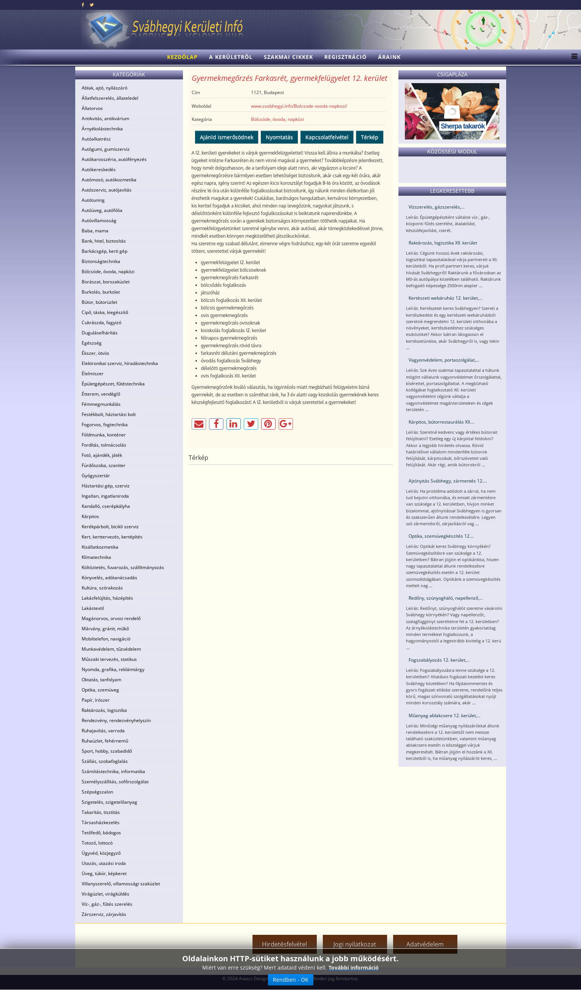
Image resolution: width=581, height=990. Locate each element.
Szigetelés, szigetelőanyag (109, 802)
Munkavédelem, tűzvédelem (111, 649)
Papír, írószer (96, 700)
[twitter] (92, 5)
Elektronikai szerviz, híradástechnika (120, 363)
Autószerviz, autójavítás (107, 190)
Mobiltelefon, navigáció (106, 639)
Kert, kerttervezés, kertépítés (112, 537)
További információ (353, 967)
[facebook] (83, 5)
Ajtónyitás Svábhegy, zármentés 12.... (448, 481)
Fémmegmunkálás (101, 404)
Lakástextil (93, 608)
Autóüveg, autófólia (102, 210)
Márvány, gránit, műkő (105, 628)
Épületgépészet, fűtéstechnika (113, 384)
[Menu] (572, 57)
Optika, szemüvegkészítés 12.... (441, 536)
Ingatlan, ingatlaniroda (105, 496)
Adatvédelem (425, 944)
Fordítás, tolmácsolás (104, 445)
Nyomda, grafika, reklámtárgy (113, 669)
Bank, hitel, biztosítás (104, 241)
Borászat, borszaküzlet (106, 281)
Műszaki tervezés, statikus (109, 659)
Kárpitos (90, 516)
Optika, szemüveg (100, 690)
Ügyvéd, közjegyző (101, 853)
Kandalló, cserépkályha (106, 506)
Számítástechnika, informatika (113, 771)
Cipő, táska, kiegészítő (105, 312)
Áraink (389, 56)
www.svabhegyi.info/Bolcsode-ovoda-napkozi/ (299, 106)
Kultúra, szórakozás (102, 588)
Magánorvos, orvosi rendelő (111, 618)
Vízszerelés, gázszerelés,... (437, 207)
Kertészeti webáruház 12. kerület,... (445, 298)
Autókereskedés (99, 169)
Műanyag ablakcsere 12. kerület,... (444, 715)
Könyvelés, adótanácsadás (109, 577)
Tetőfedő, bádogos (101, 832)
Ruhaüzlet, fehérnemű (105, 741)
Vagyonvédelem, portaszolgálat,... (444, 360)
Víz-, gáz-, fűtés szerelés (107, 904)
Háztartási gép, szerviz (106, 486)
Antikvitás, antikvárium (105, 118)
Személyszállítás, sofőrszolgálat (115, 781)
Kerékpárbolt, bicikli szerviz (110, 526)
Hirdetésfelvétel (284, 944)
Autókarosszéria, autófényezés (114, 159)
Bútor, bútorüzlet (99, 302)
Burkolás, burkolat (101, 292)
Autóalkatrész (96, 139)
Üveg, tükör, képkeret (104, 873)
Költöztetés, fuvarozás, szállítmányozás (123, 567)
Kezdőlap (182, 56)
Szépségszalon (97, 792)
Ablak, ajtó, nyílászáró (104, 88)
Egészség (92, 343)
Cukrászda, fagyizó (101, 322)
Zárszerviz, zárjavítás (104, 914)
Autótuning (93, 200)
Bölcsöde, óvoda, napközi (108, 271)
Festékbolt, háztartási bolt (109, 414)
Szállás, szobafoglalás (105, 761)
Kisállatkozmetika (100, 547)
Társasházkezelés (100, 822)
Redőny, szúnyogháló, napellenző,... (446, 598)
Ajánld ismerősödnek (226, 137)
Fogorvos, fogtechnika (105, 424)
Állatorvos (92, 108)
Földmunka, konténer (104, 435)
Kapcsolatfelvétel (327, 137)
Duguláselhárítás (100, 332)
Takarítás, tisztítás (101, 812)
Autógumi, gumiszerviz (106, 149)
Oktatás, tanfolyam (101, 679)
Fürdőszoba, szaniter (103, 465)
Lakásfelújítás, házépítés (107, 598)
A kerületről (231, 56)
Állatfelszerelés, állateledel (110, 98)
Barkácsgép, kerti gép (104, 251)
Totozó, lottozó (97, 843)
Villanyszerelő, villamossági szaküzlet (121, 883)
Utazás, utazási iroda (104, 863)
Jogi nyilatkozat (354, 944)
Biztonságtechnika (101, 261)
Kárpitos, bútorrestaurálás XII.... (441, 422)
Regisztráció (345, 56)
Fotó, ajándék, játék (102, 455)
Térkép (369, 137)
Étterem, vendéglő (101, 394)
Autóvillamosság (99, 220)
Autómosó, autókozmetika (109, 179)
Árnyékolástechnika (102, 128)
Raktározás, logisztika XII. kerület (443, 243)
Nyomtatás (279, 137)
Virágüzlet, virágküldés (105, 894)
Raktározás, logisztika (104, 710)
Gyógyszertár (96, 475)
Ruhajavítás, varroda (103, 730)
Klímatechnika (96, 557)
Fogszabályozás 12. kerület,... (439, 660)
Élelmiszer (93, 373)
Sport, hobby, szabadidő (107, 751)
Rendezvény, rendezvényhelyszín (116, 720)
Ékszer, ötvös (95, 353)
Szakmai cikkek (288, 56)
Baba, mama (95, 230)
